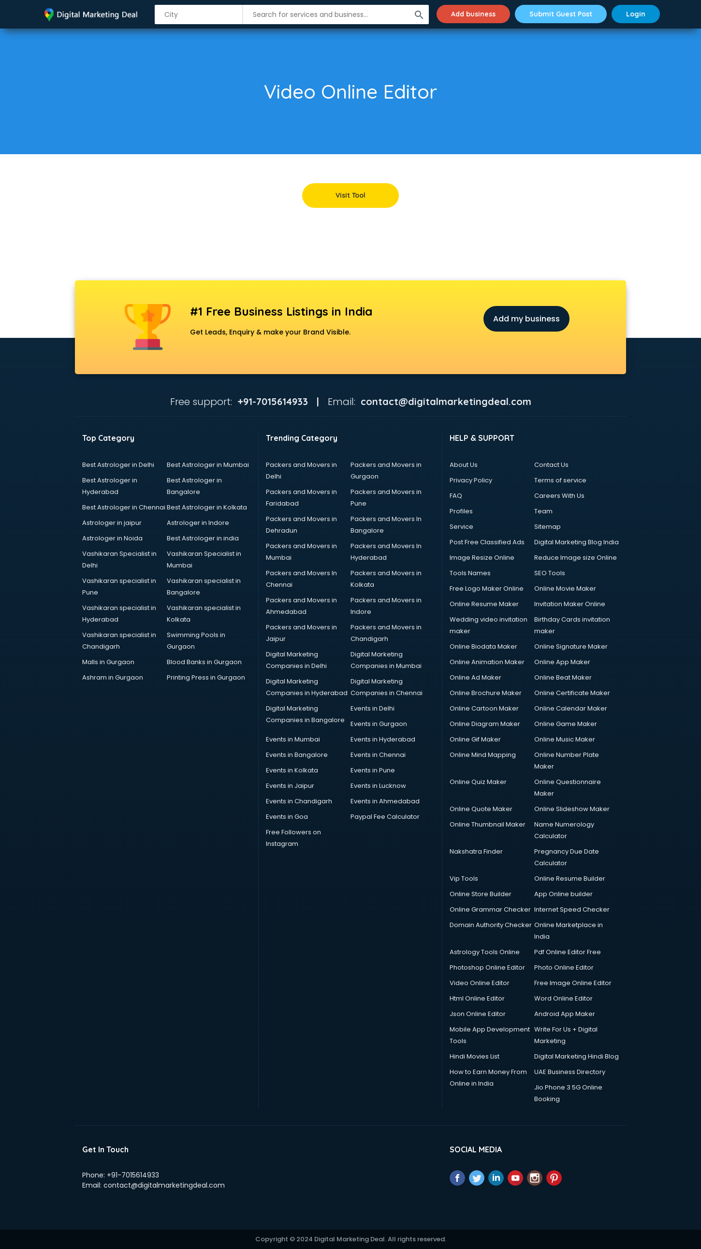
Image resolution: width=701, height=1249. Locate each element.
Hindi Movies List (474, 1056)
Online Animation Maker (487, 662)
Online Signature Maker (571, 646)
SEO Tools (549, 573)
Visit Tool (350, 195)
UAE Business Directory (569, 1071)
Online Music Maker (564, 739)
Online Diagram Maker (485, 723)
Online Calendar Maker (570, 708)
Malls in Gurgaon (108, 662)
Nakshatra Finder (476, 851)
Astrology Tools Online (485, 952)
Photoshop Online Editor (487, 967)
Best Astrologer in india (203, 538)
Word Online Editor (563, 998)
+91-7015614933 (133, 1175)
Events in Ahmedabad (385, 801)
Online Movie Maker (565, 588)
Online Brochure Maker (486, 692)
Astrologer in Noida (112, 538)
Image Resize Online (482, 557)
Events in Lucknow (378, 785)
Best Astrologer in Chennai (123, 507)
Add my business (526, 318)
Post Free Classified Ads (487, 542)
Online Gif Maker (475, 739)
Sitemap (547, 526)
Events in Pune (372, 770)
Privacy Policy (471, 480)
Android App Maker (564, 1013)
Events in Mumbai (293, 739)
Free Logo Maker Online (487, 588)
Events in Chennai (378, 754)
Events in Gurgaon (378, 723)
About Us (464, 464)
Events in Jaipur (290, 785)
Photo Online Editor (564, 967)
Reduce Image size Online (575, 557)
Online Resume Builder (569, 878)
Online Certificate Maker (572, 692)
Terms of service (560, 480)
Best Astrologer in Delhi (118, 464)
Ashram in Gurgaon (112, 677)
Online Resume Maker (484, 604)
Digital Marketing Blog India (576, 542)
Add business (473, 14)
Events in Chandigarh (299, 801)
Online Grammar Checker (490, 909)
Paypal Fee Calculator (385, 816)
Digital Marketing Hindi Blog (576, 1056)
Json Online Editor (478, 1013)
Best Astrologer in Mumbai (208, 464)
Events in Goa (287, 816)
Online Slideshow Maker (572, 808)
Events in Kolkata (292, 770)
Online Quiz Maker (478, 781)
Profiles (461, 511)
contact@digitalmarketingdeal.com (164, 1185)
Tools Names (470, 573)
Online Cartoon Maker (484, 708)
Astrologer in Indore (198, 522)
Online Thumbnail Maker (488, 824)
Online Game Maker (565, 723)
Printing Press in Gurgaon (206, 677)
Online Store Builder (480, 894)
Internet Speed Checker (572, 909)
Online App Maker (562, 662)
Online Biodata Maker (483, 646)
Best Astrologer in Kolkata (207, 507)
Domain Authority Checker (491, 924)
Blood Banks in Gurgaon (204, 662)
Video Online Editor (480, 983)
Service (461, 526)
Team (543, 511)
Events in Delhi (372, 708)
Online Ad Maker (475, 677)
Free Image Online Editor (573, 983)
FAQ (456, 495)
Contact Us (551, 464)
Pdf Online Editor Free (567, 952)
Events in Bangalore (297, 754)
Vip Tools (464, 878)
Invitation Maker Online (569, 604)
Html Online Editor (477, 998)
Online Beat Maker (563, 677)
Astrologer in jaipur (112, 522)
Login (635, 14)
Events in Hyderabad (382, 739)
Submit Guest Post (560, 14)
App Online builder (563, 894)
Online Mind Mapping (483, 754)
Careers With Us (559, 495)
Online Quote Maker (481, 808)
